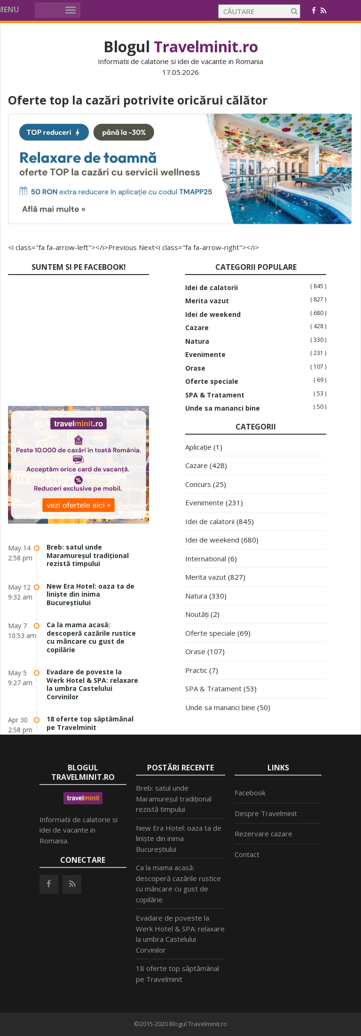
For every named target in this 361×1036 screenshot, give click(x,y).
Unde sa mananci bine (222, 408)
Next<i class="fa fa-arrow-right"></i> (199, 247)
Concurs (198, 484)
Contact (247, 854)
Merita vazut (207, 301)
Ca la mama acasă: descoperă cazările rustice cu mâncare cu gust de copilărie (91, 637)
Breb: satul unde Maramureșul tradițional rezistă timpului (88, 555)
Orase (195, 368)
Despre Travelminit (266, 813)
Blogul (180, 46)
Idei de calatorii (211, 287)
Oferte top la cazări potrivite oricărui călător (153, 99)
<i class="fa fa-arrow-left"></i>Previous (72, 247)
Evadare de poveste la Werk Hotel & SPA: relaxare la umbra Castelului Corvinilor (92, 684)
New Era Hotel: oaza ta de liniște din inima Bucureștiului (90, 594)
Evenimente (205, 354)
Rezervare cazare (263, 833)
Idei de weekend (213, 314)
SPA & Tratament (214, 395)
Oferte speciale (211, 381)
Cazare (197, 328)
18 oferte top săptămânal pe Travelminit (90, 723)
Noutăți (197, 614)
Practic (196, 670)
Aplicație (198, 447)
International (205, 558)
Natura (197, 341)
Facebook (250, 792)
